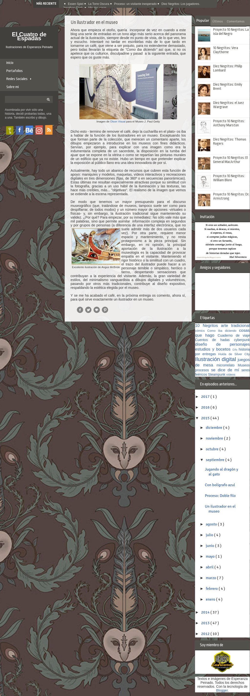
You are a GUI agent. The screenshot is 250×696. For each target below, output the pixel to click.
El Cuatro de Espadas (29, 36)
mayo (211, 556)
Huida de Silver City (234, 354)
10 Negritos (208, 325)
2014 (205, 612)
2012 (205, 633)
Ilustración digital (216, 359)
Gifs (235, 349)
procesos (203, 370)
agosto (212, 524)
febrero (212, 588)
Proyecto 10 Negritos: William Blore (229, 178)
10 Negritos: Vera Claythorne (225, 50)
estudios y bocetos (213, 349)
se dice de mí (226, 370)
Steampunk (217, 374)
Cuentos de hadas (214, 340)
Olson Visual (117, 121)
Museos (244, 365)
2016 (205, 407)
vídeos (230, 374)
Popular (202, 20)
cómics (201, 331)
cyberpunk (242, 340)
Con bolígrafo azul (220, 485)
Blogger (222, 690)
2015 (205, 418)
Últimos (217, 21)
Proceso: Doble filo (220, 495)
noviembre (215, 438)
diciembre (214, 427)
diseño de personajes (222, 344)
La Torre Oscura (98, 4)
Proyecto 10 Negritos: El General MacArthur (230, 160)
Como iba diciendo (223, 331)
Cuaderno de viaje (234, 335)
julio (210, 535)
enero (211, 599)
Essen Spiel (75, 4)
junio (210, 545)
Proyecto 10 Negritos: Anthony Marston (229, 123)
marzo (211, 577)
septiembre (215, 459)
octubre (212, 449)
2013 (205, 623)
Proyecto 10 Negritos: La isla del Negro (231, 32)
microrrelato (227, 365)
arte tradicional (235, 325)
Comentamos (235, 21)
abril (210, 567)
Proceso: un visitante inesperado (135, 4)
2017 (205, 396)
